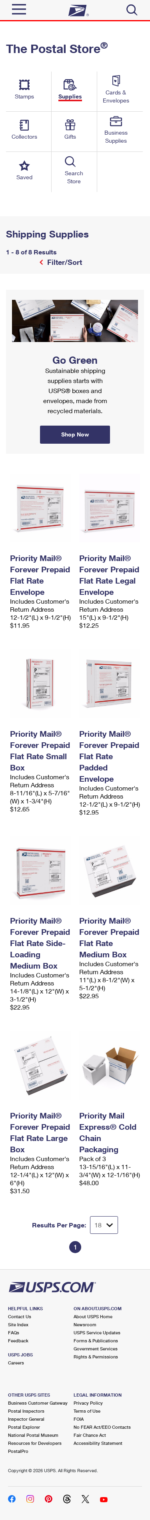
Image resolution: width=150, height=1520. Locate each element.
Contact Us (19, 1316)
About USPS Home (93, 1316)
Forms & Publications (96, 1340)
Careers (16, 1362)
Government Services (96, 1348)
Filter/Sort (63, 262)
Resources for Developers (35, 1443)
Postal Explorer (24, 1427)
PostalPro (18, 1451)
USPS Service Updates (97, 1332)
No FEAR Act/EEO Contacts (102, 1427)
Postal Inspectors (26, 1410)
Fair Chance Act (90, 1435)
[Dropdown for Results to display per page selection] (104, 1225)
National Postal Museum (33, 1435)
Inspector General (26, 1419)
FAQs (13, 1332)
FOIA (79, 1419)
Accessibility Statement (98, 1443)
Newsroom (85, 1324)
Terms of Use (87, 1410)
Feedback (18, 1340)
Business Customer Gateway (38, 1402)
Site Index (18, 1324)
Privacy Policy (88, 1402)
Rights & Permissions (96, 1356)
